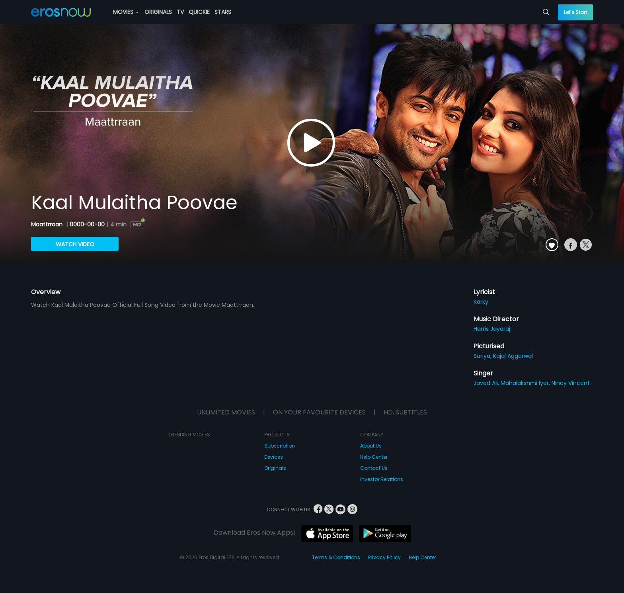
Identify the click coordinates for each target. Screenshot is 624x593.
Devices (273, 457)
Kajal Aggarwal (513, 356)
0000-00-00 (87, 224)
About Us (371, 445)
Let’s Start (575, 12)
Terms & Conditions (336, 557)
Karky (481, 302)
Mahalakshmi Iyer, (526, 383)
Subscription (279, 445)
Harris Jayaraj (492, 329)
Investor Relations (381, 479)
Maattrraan (47, 224)
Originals (275, 468)
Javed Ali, (487, 383)
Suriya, (483, 356)
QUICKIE (199, 12)
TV (180, 12)
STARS (222, 12)
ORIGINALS (158, 12)
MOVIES (125, 12)
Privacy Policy (384, 557)
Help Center (374, 457)
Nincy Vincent (571, 383)
